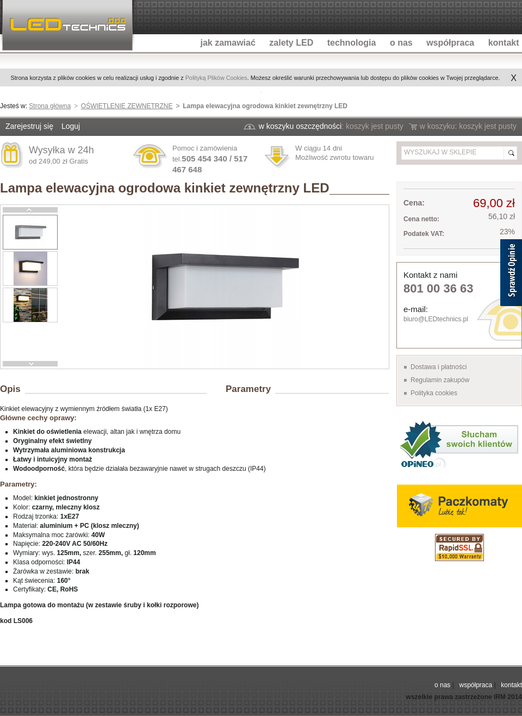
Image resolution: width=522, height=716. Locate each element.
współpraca (475, 685)
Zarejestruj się (29, 126)
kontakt (511, 685)
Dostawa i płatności (439, 367)
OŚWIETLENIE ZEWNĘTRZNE (127, 106)
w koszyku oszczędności (300, 126)
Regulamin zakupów (440, 380)
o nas (442, 685)
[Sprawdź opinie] (511, 274)
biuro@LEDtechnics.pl (435, 319)
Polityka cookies (434, 393)
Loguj (70, 126)
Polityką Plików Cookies (216, 77)
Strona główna (50, 106)
